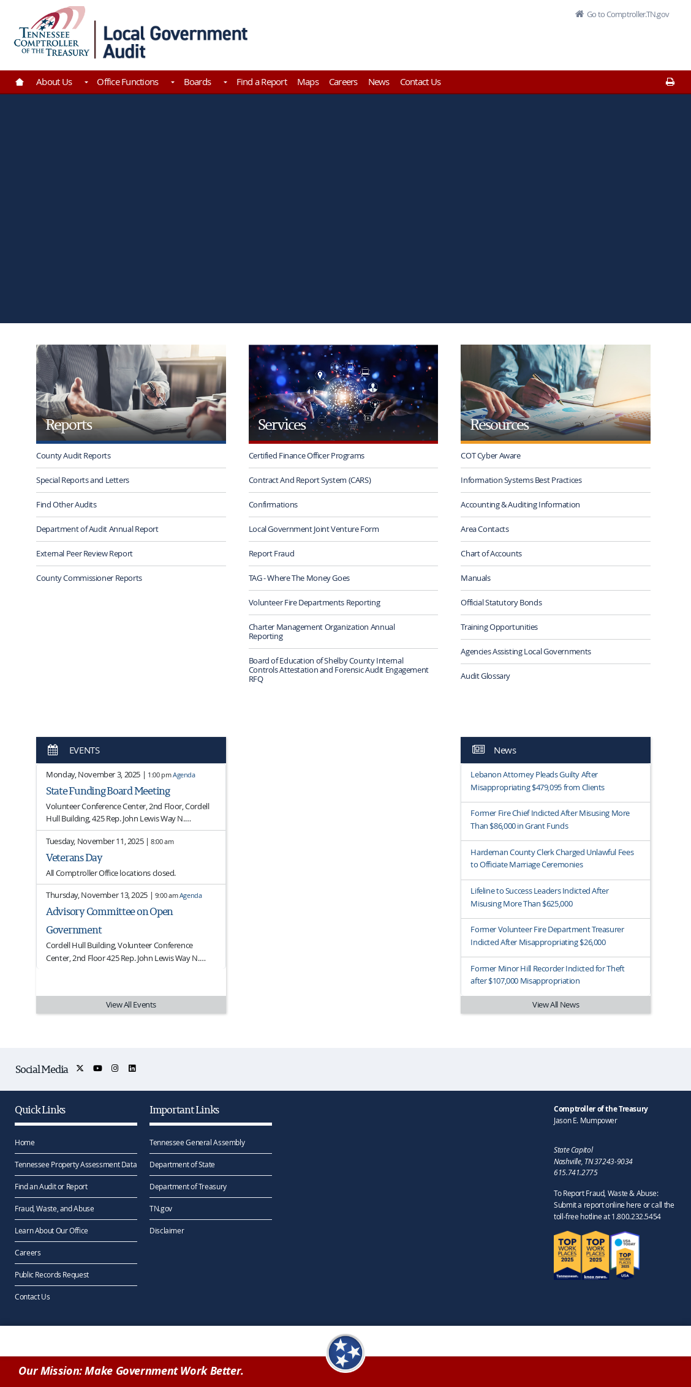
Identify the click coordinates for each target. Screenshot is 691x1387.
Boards (197, 81)
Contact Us (420, 81)
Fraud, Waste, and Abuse (54, 1208)
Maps (308, 81)
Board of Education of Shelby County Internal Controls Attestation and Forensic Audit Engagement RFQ (339, 669)
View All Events (131, 1004)
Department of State (182, 1164)
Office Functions (127, 81)
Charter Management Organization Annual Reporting (322, 631)
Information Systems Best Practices (521, 479)
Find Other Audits (66, 504)
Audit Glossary (485, 675)
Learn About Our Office (51, 1230)
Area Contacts (484, 528)
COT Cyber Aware (490, 455)
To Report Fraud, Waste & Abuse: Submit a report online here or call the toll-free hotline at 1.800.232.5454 (614, 1204)
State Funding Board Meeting (108, 790)
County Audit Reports (73, 455)
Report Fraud (272, 553)
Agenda (184, 774)
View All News (555, 1004)
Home (25, 1142)
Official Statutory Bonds (501, 602)
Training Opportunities (499, 626)
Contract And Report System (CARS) (310, 479)
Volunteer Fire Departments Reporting (314, 602)
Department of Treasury (188, 1186)
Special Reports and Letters (82, 479)
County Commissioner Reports (89, 577)
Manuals (475, 577)
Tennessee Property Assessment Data (76, 1164)
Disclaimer (166, 1230)
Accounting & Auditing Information (520, 504)
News (379, 81)
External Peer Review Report (84, 553)
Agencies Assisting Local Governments (526, 651)
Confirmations (273, 504)
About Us (54, 81)
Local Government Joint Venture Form (314, 528)
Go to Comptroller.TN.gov (626, 14)
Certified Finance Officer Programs (306, 455)
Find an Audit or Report (51, 1186)
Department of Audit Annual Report (97, 528)
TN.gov (160, 1208)
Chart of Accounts (491, 553)
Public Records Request (52, 1274)
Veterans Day (74, 857)
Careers (343, 81)
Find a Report (261, 81)
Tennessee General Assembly (196, 1142)
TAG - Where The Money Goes (299, 577)
